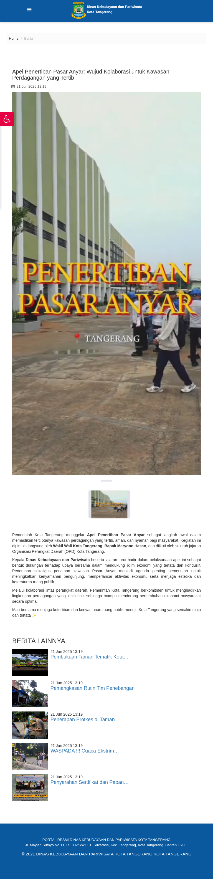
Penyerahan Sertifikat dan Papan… (89, 782)
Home (14, 38)
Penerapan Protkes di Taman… (85, 719)
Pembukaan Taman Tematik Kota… (89, 657)
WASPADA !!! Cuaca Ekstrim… (84, 751)
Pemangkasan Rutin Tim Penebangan (92, 688)
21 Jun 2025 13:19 (28, 86)
